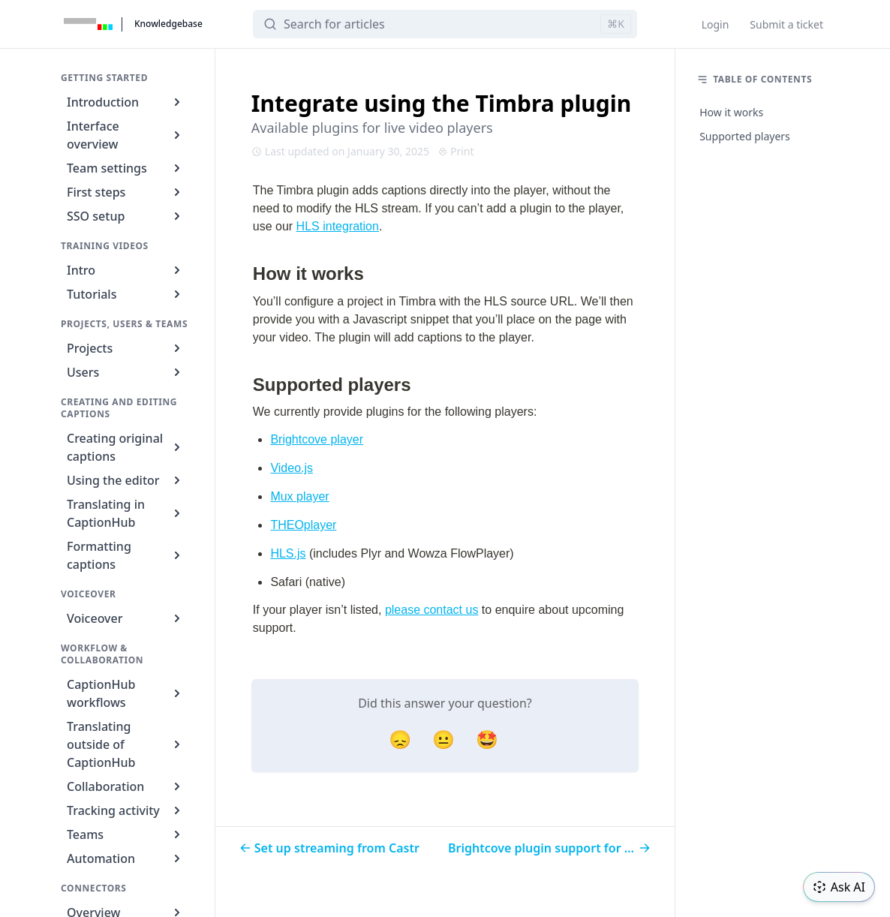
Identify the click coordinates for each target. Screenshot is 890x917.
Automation (126, 858)
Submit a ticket (786, 24)
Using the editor (126, 480)
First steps (126, 192)
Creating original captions (126, 447)
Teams (126, 834)
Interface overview (126, 135)
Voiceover (126, 618)
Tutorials (126, 294)
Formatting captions (126, 555)
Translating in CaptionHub (126, 513)
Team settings (126, 168)
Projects (126, 348)
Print (456, 151)
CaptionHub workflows (126, 693)
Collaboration (126, 786)
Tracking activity (126, 810)
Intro (126, 270)
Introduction (126, 102)
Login (715, 24)
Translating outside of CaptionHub (126, 744)
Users (126, 372)
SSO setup (126, 216)
